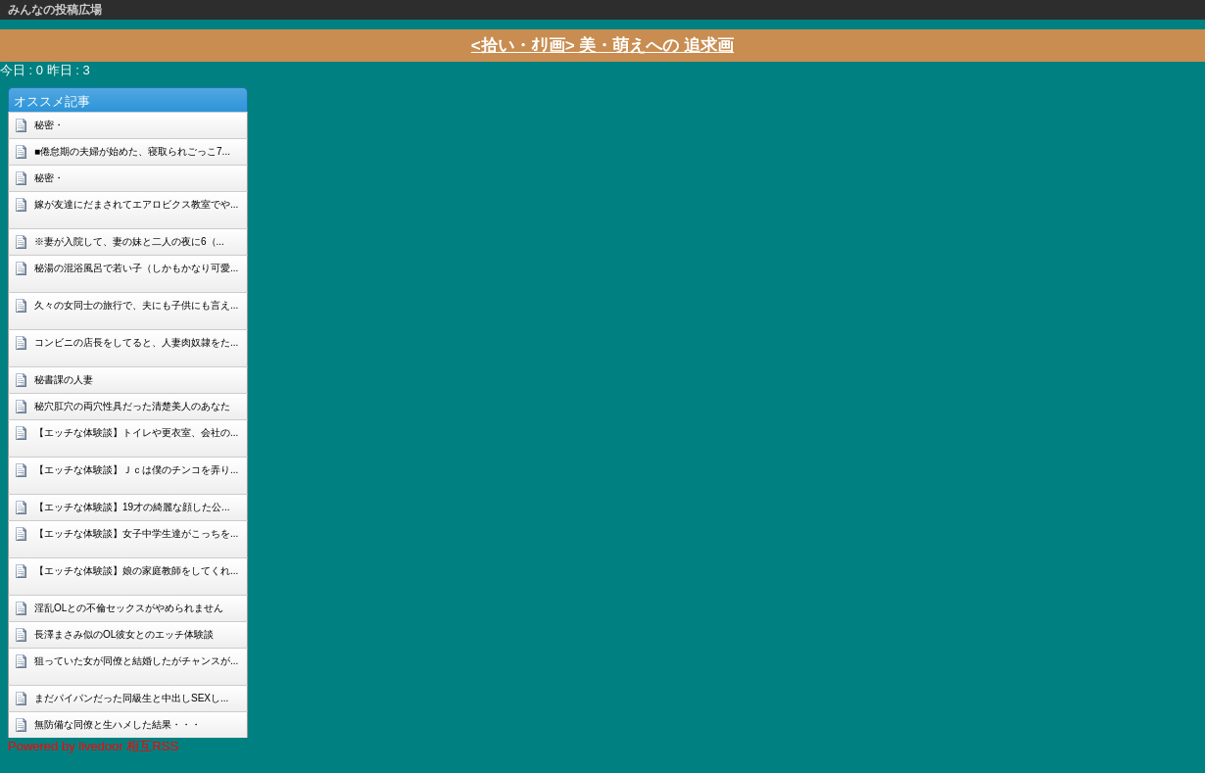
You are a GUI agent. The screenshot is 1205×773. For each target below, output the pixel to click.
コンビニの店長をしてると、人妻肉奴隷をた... (136, 342)
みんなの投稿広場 (55, 10)
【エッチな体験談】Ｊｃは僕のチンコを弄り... (136, 469)
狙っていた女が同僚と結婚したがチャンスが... (136, 660)
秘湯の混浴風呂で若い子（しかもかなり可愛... (136, 268)
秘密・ (49, 125)
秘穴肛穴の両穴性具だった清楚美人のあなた (132, 406)
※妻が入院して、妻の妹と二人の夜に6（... (129, 241)
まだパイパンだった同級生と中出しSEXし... (131, 698)
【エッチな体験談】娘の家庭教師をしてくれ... (136, 570)
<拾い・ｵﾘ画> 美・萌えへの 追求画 (602, 45)
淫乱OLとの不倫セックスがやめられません (128, 608)
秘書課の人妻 (63, 379)
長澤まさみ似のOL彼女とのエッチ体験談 (124, 634)
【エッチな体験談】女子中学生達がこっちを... (136, 533)
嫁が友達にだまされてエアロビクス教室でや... (136, 204)
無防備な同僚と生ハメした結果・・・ (117, 724)
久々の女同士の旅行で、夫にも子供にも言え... (136, 305)
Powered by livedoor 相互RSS (93, 746)
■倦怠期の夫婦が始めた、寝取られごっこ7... (132, 151)
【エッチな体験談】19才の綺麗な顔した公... (131, 507)
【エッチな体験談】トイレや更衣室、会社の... (136, 432)
